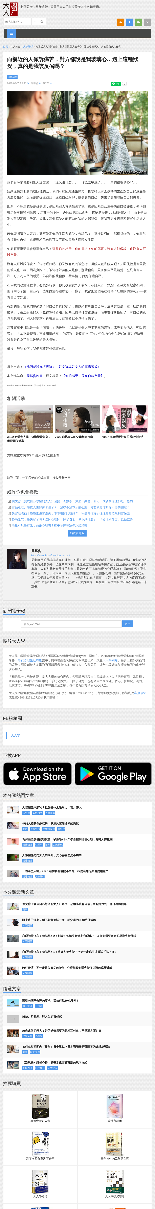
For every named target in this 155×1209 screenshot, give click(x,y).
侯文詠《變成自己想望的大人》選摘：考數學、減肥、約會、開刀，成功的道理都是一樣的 (72, 501)
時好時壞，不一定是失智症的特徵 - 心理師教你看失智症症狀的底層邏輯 (67, 967)
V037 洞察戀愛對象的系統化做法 (122, 436)
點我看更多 (77, 533)
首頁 (5, 46)
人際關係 (28, 46)
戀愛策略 (27, 1036)
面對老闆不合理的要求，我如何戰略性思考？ (50, 1000)
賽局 (25, 828)
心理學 (61, 828)
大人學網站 (110, 660)
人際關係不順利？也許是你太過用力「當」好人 (52, 807)
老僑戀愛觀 (49, 828)
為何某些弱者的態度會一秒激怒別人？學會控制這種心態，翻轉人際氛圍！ (68, 839)
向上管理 (27, 1006)
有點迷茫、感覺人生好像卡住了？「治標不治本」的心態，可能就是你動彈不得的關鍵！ (71, 507)
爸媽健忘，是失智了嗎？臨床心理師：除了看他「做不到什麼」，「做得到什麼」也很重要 (72, 519)
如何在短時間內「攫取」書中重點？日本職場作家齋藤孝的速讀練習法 (66, 1046)
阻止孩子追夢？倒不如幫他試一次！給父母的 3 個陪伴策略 (59, 920)
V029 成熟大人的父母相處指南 (74, 436)
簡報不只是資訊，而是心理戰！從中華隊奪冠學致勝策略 (49, 525)
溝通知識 (27, 844)
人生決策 (52, 1068)
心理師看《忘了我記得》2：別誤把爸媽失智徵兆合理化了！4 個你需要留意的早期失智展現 (79, 936)
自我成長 (12, 76)
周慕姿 (34, 83)
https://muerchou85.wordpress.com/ (50, 555)
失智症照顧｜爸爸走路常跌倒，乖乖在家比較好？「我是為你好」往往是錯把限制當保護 (71, 513)
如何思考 (37, 812)
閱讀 (25, 1052)
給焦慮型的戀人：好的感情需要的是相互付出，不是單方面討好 (61, 1030)
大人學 (15, 735)
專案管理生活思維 (30, 660)
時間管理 (35, 1052)
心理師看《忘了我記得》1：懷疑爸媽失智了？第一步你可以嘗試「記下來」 (69, 951)
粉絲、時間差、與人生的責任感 (42, 1016)
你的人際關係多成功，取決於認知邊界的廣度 (50, 823)
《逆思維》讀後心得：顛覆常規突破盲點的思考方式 (54, 1062)
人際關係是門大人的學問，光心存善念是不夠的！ (53, 855)
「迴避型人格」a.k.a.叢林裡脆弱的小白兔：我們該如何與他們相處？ (65, 871)
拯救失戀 (35, 828)
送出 (127, 623)
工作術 (38, 1006)
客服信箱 (140, 693)
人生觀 (26, 812)
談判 (47, 844)
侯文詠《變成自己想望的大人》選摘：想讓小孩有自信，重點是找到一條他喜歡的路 (74, 904)
